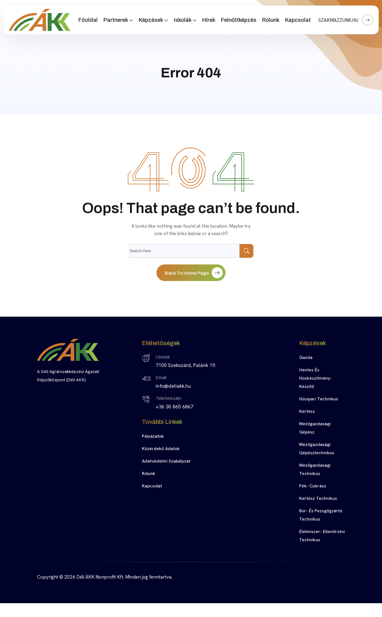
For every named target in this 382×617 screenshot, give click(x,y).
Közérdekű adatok (161, 448)
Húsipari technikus (318, 399)
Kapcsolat (298, 20)
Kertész (307, 411)
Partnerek (115, 20)
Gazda (305, 357)
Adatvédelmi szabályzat (166, 461)
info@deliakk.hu (173, 386)
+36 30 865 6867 (174, 406)
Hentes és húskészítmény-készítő (315, 378)
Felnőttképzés (238, 20)
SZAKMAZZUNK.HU (345, 19)
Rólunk (270, 20)
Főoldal (88, 20)
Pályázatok (153, 436)
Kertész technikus (318, 498)
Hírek (208, 20)
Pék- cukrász (312, 486)
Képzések (151, 20)
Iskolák (183, 20)
